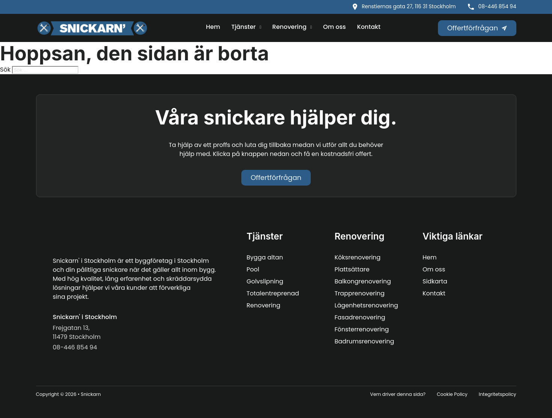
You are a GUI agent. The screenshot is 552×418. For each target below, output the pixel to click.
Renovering (289, 26)
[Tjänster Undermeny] (260, 27)
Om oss (334, 26)
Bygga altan (265, 257)
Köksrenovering (358, 257)
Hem (213, 26)
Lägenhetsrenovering (366, 305)
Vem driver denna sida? (398, 394)
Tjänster (244, 26)
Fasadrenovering (360, 317)
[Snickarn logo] (92, 28)
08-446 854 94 (497, 6)
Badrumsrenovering (364, 341)
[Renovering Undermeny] (311, 27)
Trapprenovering (360, 293)
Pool (253, 269)
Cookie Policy (452, 394)
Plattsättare (352, 269)
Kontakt (369, 26)
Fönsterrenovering (362, 329)
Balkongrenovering (363, 281)
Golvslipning (265, 281)
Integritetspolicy (497, 394)
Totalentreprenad (273, 293)
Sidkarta (435, 281)
